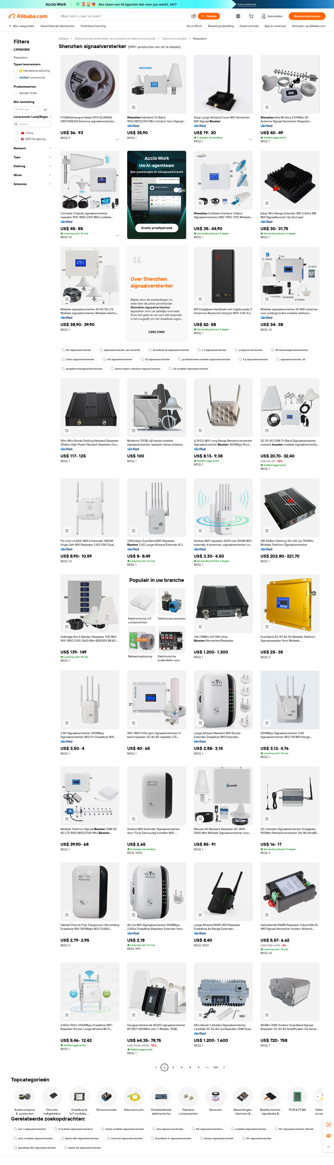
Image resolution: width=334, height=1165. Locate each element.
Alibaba (63, 38)
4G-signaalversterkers (207, 1129)
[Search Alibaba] (124, 16)
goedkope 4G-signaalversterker (35, 1147)
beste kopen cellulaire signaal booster (136, 368)
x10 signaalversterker (117, 359)
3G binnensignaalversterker (289, 350)
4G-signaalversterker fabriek (294, 1129)
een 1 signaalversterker (30, 1129)
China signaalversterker (78, 359)
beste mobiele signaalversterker (122, 1129)
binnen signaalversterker (217, 1138)
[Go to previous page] (156, 1067)
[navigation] (32, 553)
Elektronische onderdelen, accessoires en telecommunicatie (115, 38)
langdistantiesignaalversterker (82, 368)
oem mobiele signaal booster (33, 1138)
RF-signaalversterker (257, 1138)
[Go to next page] (224, 1067)
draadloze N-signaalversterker (168, 350)
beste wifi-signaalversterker (80, 1138)
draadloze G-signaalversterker (171, 1138)
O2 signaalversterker (155, 359)
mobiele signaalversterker (248, 1129)
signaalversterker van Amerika (119, 350)
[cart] (252, 17)
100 (215, 1067)
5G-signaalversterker (76, 350)
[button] (193, 16)
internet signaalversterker (125, 1138)
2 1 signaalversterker (212, 350)
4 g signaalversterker (253, 359)
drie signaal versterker (168, 1129)
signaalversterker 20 (290, 359)
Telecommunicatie (174, 38)
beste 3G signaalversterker (82, 1147)
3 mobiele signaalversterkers (73, 1129)
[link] (328, 1124)
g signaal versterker (249, 350)
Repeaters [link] (200, 38)
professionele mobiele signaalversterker (204, 359)
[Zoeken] (209, 16)
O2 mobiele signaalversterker (188, 368)
